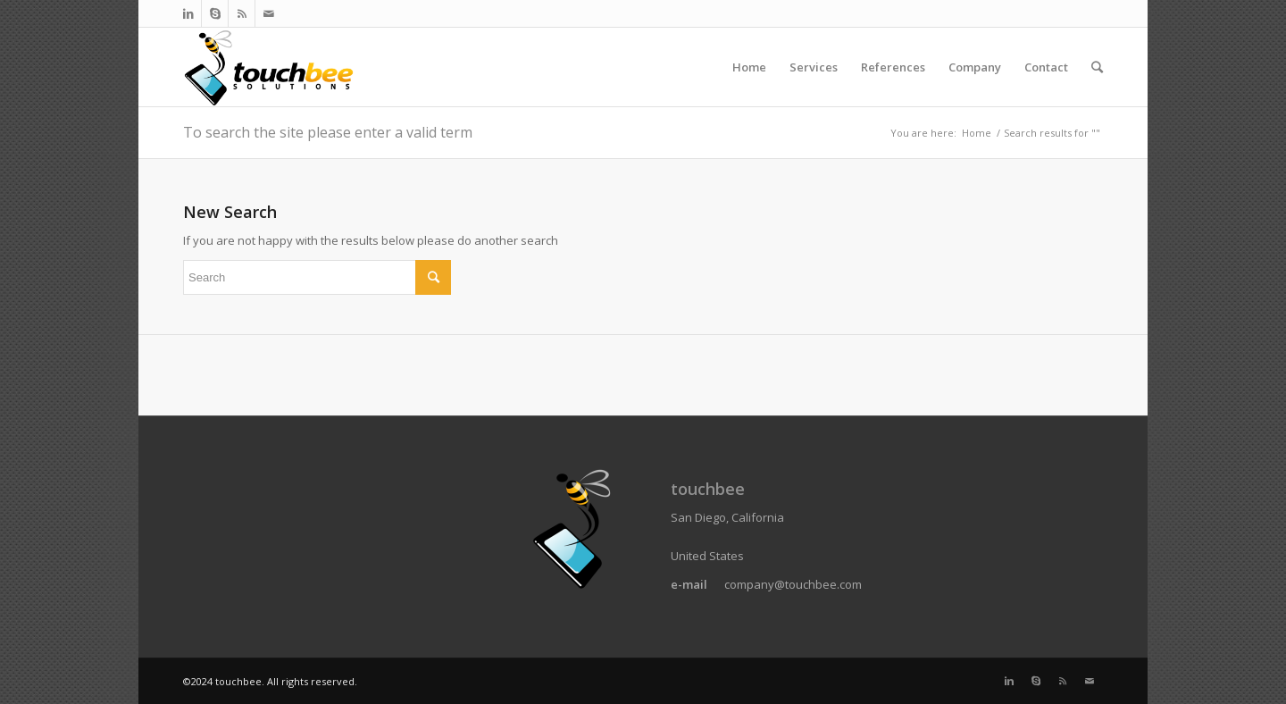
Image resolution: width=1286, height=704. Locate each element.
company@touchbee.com (793, 584)
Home (976, 132)
